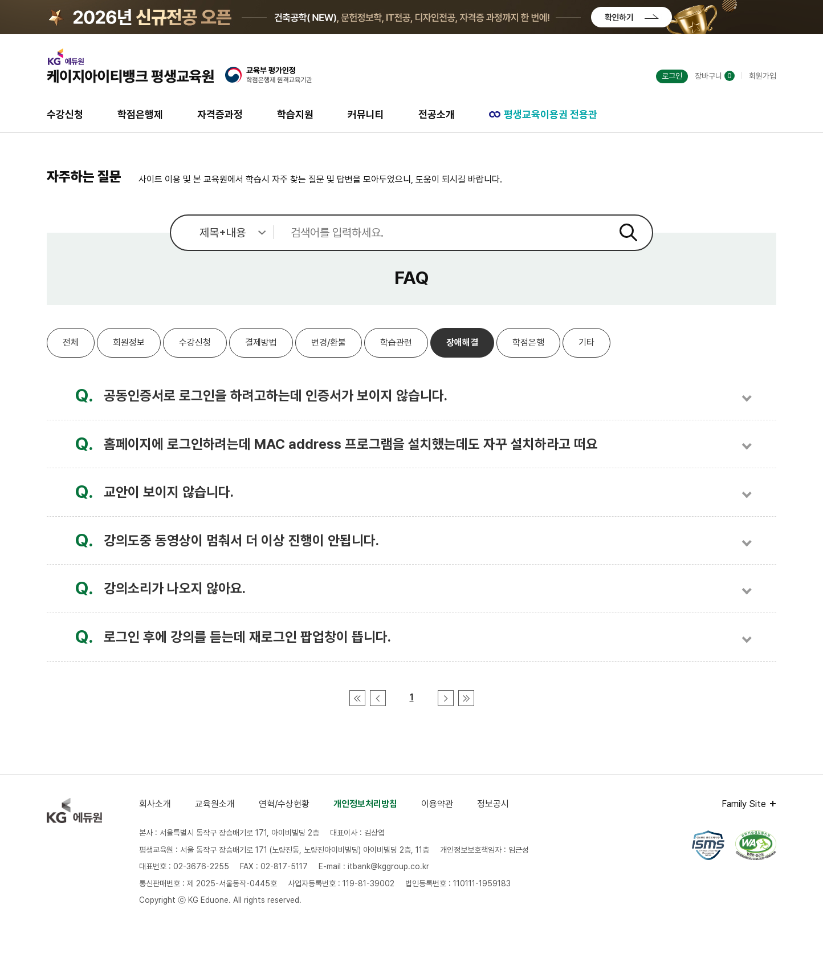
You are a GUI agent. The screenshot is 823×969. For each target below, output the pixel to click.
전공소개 (436, 114)
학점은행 (528, 342)
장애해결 (462, 342)
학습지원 (295, 114)
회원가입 (762, 75)
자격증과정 (220, 114)
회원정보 (129, 342)
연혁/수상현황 (284, 803)
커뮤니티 (366, 114)
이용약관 (437, 803)
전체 (71, 342)
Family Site (744, 803)
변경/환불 (328, 342)
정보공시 (493, 803)
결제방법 (261, 342)
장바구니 (715, 76)
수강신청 (65, 114)
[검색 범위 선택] (222, 233)
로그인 (672, 75)
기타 (586, 342)
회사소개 (155, 803)
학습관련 (396, 342)
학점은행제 (140, 114)
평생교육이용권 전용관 (543, 114)
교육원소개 (215, 803)
